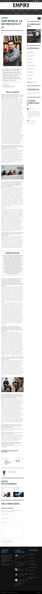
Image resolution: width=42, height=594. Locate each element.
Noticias (30, 75)
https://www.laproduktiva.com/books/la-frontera (10, 206)
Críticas (29, 59)
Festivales (30, 69)
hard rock (10, 450)
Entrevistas (4, 17)
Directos (30, 62)
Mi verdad (30, 72)
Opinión (29, 78)
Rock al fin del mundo (32, 82)
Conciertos (31, 56)
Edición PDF (32, 564)
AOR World (5, 450)
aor (2, 450)
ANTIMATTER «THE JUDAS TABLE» (21, 575)
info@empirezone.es (5, 565)
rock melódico (15, 450)
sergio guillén (4, 451)
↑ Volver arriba (38, 592)
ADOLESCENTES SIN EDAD (33, 109)
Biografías (30, 52)
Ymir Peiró (5, 489)
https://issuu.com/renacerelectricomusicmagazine (12, 354)
